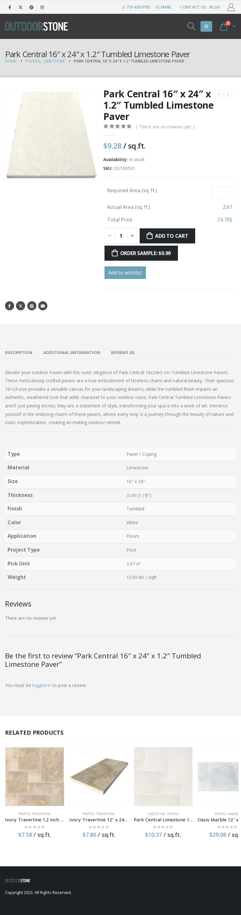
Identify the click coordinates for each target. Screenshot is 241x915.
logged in (41, 686)
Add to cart (171, 235)
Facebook (9, 305)
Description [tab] (18, 352)
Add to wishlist (125, 272)
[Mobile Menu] (206, 26)
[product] (32, 774)
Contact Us (193, 7)
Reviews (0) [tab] (122, 352)
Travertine (38, 808)
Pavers (22, 808)
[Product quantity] (121, 235)
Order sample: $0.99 (145, 253)
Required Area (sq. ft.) (132, 190)
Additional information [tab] (71, 352)
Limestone (143, 808)
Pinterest (32, 305)
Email (43, 305)
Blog (215, 7)
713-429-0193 (136, 7)
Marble (216, 808)
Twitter (20, 305)
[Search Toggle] (191, 26)
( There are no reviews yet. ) (165, 126)
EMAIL (163, 7)
